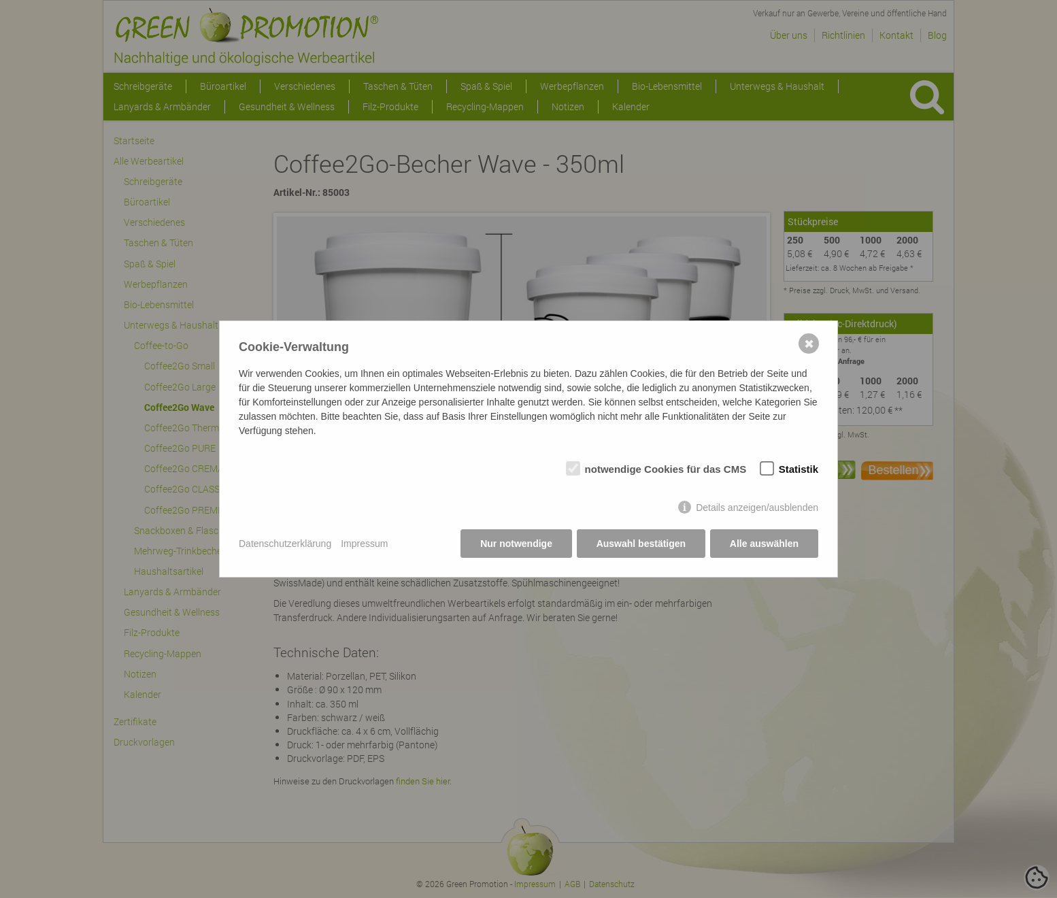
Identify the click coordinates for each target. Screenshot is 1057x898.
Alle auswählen (764, 543)
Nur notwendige (516, 543)
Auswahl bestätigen (640, 543)
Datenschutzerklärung (285, 543)
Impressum (364, 543)
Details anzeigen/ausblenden (757, 507)
